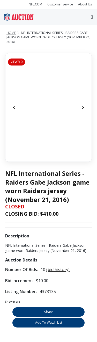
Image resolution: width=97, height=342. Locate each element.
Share (48, 312)
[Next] (83, 107)
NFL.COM (35, 4)
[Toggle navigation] (92, 17)
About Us (85, 4)
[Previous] (14, 107)
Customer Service (60, 4)
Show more (12, 301)
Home (11, 33)
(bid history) (58, 269)
